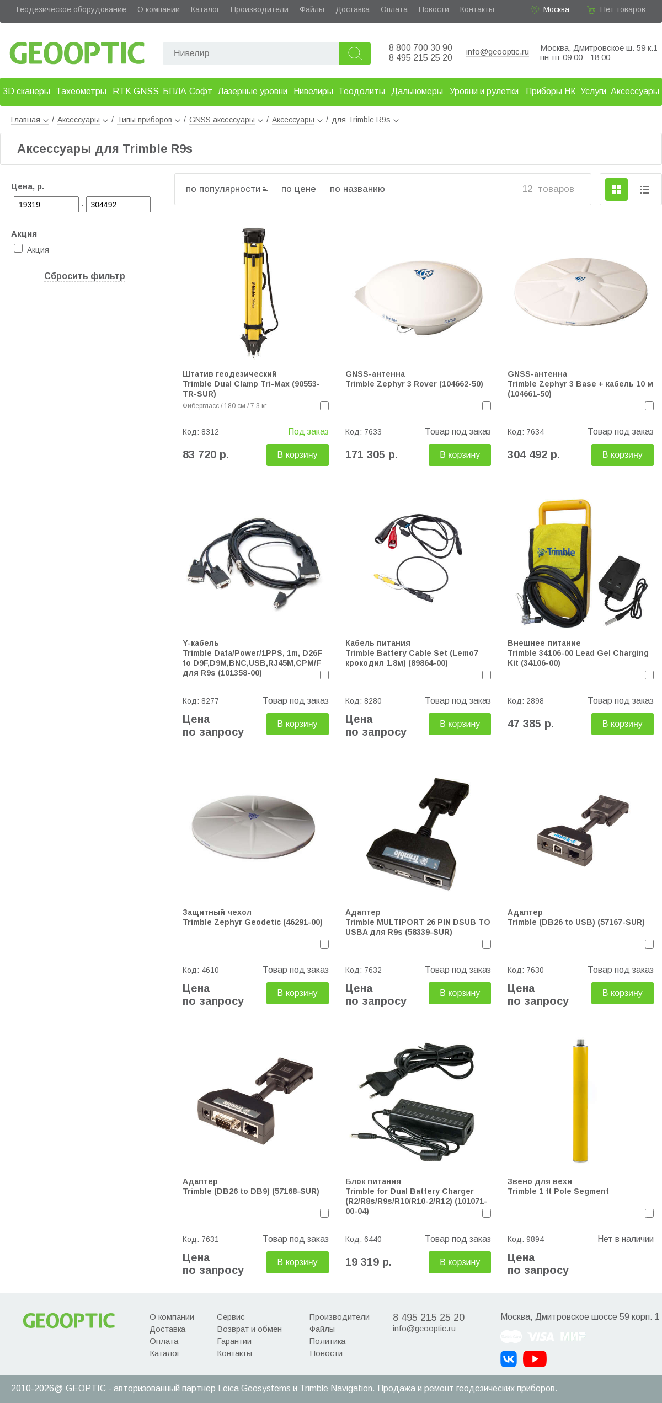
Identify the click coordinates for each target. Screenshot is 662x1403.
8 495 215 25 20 (420, 57)
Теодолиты (361, 91)
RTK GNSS (136, 91)
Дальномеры (417, 91)
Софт (200, 91)
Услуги (593, 91)
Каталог (205, 9)
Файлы (312, 9)
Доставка (352, 9)
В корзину (297, 454)
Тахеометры (81, 91)
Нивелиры (313, 91)
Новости (434, 9)
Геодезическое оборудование (71, 9)
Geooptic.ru (77, 50)
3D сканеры (26, 91)
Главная (30, 119)
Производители (260, 9)
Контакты (477, 9)
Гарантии (234, 1341)
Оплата (394, 9)
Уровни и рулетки (484, 91)
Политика (327, 1341)
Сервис (231, 1316)
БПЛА (174, 91)
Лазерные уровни (252, 91)
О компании (158, 9)
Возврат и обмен (249, 1329)
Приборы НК (551, 91)
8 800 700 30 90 (420, 47)
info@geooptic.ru (497, 51)
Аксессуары (635, 91)
